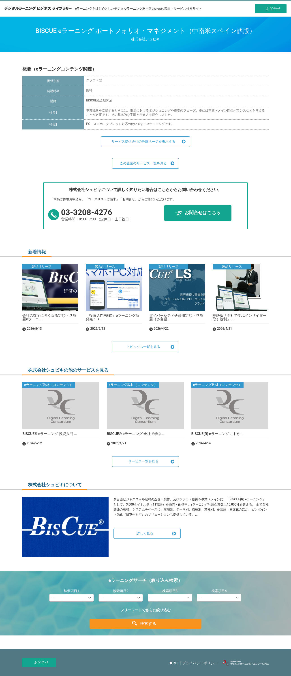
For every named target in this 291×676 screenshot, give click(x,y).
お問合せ (41, 662)
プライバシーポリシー (200, 663)
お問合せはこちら (202, 212)
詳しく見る (145, 533)
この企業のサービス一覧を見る (143, 163)
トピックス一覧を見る (143, 347)
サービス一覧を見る (143, 461)
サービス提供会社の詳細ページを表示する (143, 142)
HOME (174, 663)
